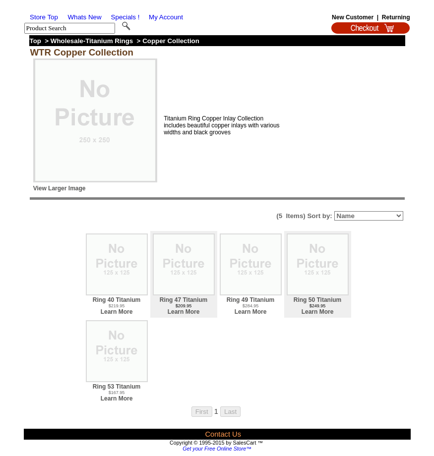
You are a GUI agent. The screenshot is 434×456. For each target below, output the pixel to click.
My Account (166, 17)
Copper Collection (170, 41)
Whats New (84, 17)
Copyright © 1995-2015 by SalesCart (213, 443)
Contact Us (223, 434)
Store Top (44, 17)
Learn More (117, 311)
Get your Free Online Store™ (217, 449)
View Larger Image (59, 188)
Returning (396, 17)
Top (35, 41)
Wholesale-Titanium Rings (92, 41)
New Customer (352, 17)
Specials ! (125, 17)
